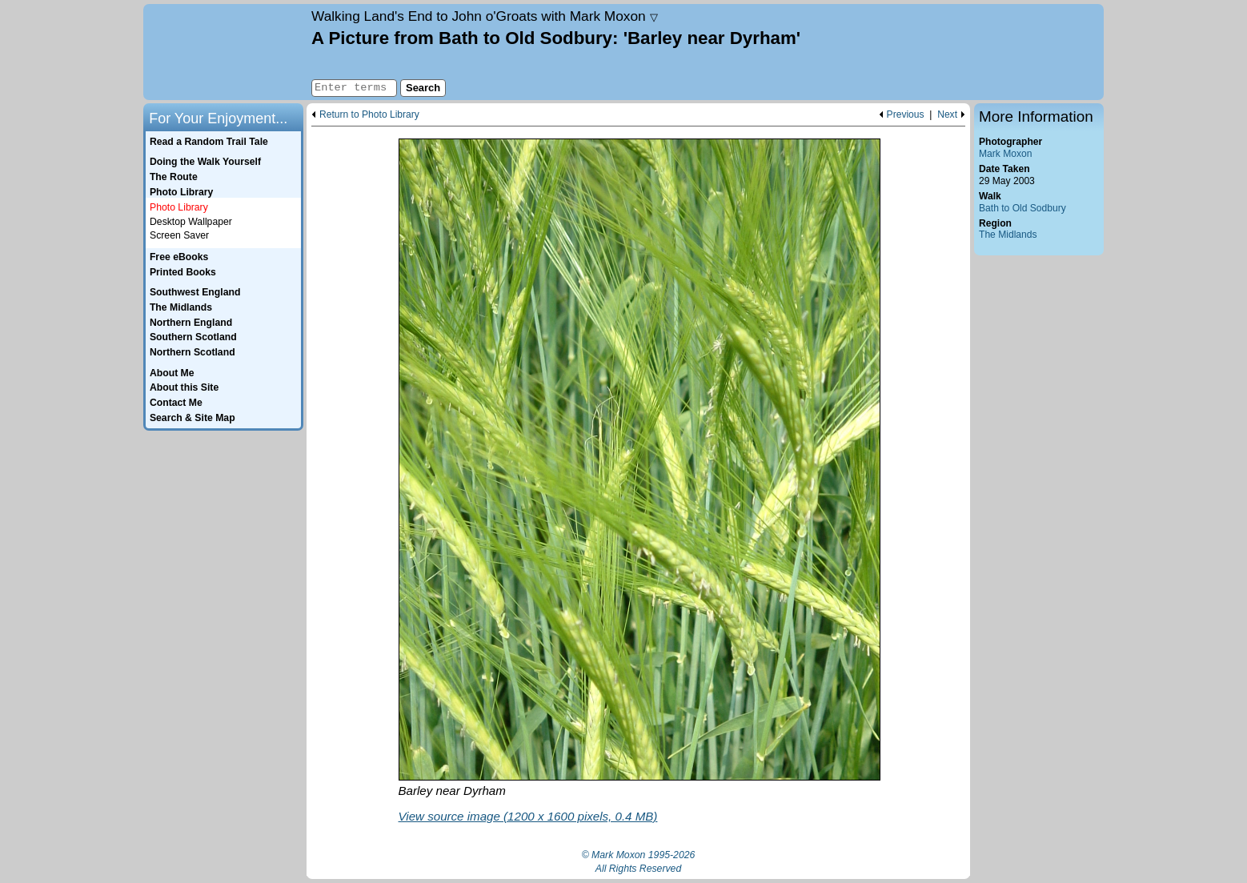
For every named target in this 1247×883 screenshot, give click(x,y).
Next (947, 115)
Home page (225, 52)
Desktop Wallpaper (191, 221)
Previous (905, 115)
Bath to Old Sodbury (1022, 208)
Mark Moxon (1005, 153)
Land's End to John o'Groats (484, 16)
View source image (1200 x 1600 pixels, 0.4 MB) (528, 816)
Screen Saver (179, 235)
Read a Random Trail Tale (209, 141)
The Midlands (1008, 234)
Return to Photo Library (369, 115)
